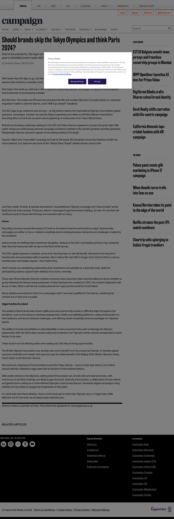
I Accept (97, 81)
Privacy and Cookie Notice (62, 74)
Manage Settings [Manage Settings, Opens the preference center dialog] (77, 81)
